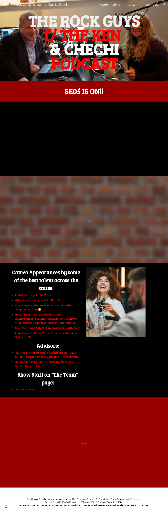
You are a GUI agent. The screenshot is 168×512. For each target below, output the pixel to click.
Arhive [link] (116, 4)
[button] (164, 5)
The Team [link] (131, 4)
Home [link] (104, 4)
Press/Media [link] (150, 4)
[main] (84, 40)
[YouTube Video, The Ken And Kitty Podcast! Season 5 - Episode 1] (84, 138)
